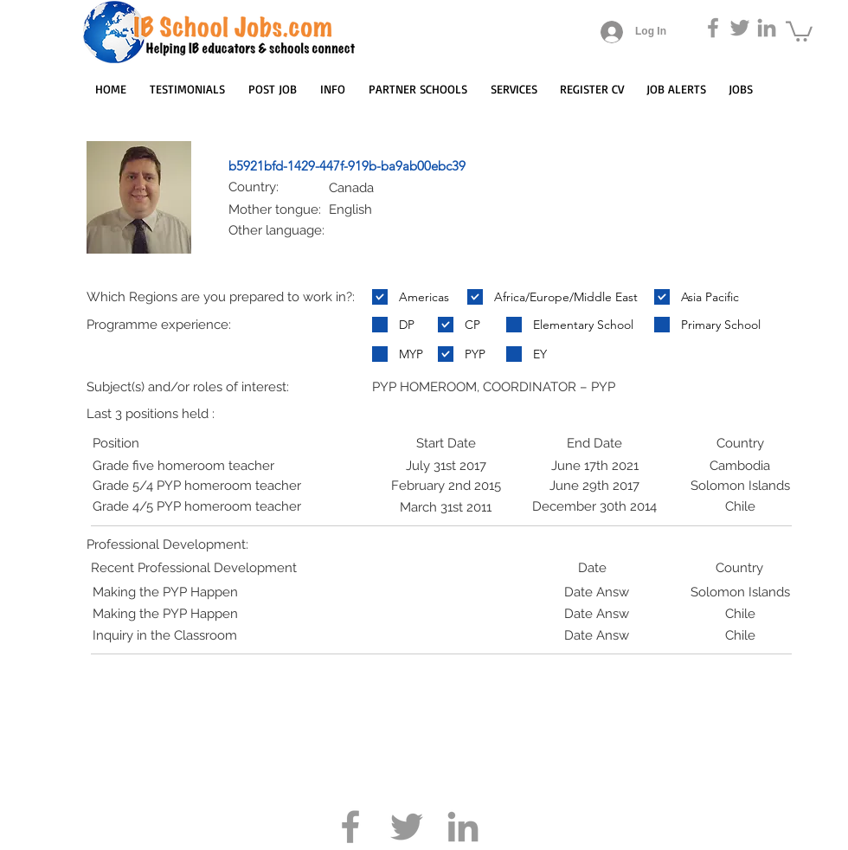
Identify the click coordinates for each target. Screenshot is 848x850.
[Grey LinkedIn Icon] (767, 28)
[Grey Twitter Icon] (740, 28)
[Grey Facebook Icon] (713, 28)
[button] (799, 30)
